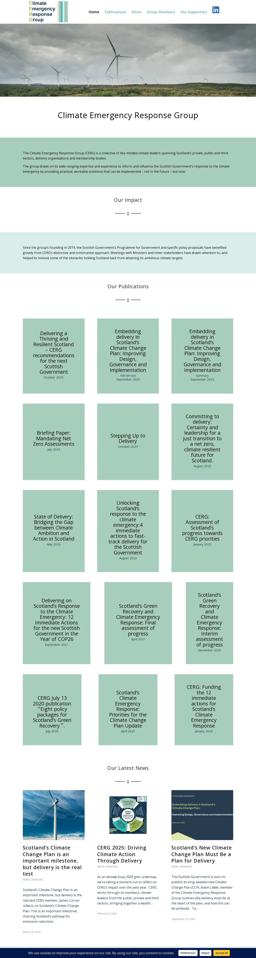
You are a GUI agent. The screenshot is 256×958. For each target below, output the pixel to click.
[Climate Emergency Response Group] (48, 12)
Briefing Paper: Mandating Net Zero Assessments (53, 438)
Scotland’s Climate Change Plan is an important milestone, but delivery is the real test (52, 860)
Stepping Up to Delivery (128, 438)
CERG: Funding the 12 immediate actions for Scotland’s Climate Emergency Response (204, 706)
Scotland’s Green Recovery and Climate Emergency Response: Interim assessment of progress (209, 619)
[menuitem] (94, 12)
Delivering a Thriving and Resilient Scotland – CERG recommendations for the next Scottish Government (53, 352)
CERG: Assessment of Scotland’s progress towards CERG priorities (202, 527)
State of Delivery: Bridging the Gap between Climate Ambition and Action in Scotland (53, 527)
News (26, 879)
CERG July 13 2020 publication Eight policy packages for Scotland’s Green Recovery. (52, 711)
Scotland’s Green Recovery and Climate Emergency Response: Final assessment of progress (138, 619)
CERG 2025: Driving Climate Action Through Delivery (121, 854)
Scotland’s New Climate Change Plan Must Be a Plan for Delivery (201, 854)
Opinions (37, 879)
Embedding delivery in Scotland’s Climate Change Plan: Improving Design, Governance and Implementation (128, 350)
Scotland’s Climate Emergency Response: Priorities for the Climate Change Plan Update (128, 709)
